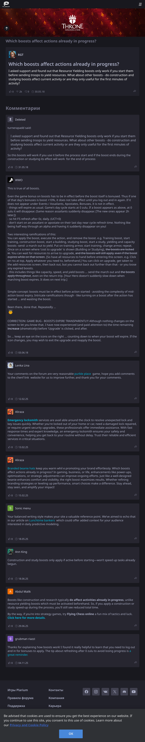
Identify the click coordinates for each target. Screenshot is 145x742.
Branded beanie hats (21, 468)
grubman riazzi (25, 639)
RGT (20, 55)
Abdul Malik (23, 592)
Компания (56, 698)
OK (71, 734)
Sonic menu (23, 508)
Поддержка (16, 706)
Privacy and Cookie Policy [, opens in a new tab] (29, 725)
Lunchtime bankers (42, 520)
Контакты (56, 690)
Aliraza (19, 412)
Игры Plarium (18, 690)
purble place (82, 374)
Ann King (21, 552)
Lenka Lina (22, 365)
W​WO (18, 180)
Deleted (20, 120)
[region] (72, 725)
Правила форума (20, 698)
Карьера (55, 706)
